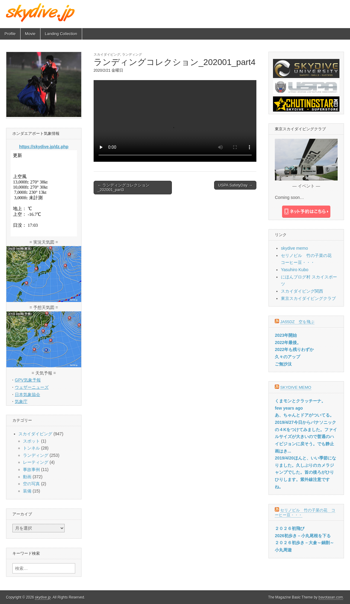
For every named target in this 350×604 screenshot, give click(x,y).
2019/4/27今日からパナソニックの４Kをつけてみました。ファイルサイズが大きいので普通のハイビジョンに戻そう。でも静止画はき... (306, 436)
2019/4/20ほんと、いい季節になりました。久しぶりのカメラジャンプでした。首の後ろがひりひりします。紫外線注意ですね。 (305, 472)
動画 (27, 476)
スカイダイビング (107, 54)
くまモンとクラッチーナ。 (300, 400)
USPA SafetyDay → (235, 185)
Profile (10, 33)
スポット (31, 441)
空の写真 (31, 483)
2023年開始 (286, 335)
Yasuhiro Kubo (294, 269)
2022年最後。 (288, 342)
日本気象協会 (27, 394)
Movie (30, 33)
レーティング (35, 462)
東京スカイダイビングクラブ (308, 298)
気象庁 (21, 401)
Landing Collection (61, 33)
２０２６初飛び (289, 528)
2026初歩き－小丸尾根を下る (303, 535)
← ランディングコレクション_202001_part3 (124, 187)
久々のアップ (287, 356)
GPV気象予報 (28, 380)
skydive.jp (43, 597)
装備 (27, 491)
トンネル (31, 448)
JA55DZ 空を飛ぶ (297, 322)
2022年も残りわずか (294, 349)
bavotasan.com (331, 597)
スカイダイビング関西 (302, 291)
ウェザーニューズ (32, 387)
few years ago (289, 408)
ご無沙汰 (283, 364)
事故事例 (31, 469)
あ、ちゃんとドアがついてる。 (304, 415)
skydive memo (294, 248)
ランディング (132, 54)
